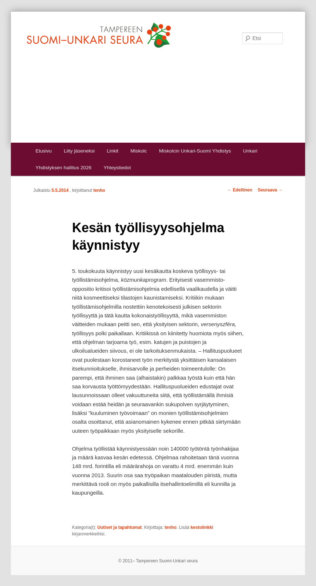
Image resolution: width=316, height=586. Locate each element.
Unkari (250, 151)
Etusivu (43, 151)
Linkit (112, 151)
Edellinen (239, 190)
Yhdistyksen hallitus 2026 (63, 167)
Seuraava (270, 190)
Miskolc (138, 151)
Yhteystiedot (117, 167)
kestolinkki (201, 527)
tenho (99, 190)
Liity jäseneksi (79, 151)
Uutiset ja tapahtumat (119, 527)
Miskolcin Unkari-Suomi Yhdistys (195, 151)
